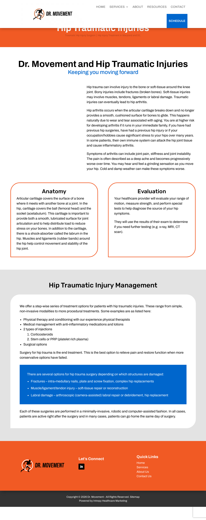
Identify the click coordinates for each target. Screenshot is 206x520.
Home (141, 476)
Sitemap (135, 510)
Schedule (177, 20)
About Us (143, 484)
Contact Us (144, 489)
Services (142, 480)
